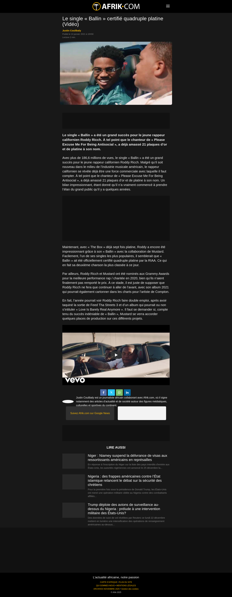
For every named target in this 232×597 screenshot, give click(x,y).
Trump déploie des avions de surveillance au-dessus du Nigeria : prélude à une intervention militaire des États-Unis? (124, 509)
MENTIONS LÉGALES (126, 585)
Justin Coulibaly (71, 30)
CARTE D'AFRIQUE (108, 582)
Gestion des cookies (130, 589)
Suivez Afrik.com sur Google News (90, 413)
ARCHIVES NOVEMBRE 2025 (106, 589)
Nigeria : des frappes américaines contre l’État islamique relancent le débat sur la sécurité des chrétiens (125, 480)
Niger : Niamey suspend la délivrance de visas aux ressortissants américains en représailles (127, 458)
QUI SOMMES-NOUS (105, 585)
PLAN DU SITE (125, 582)
